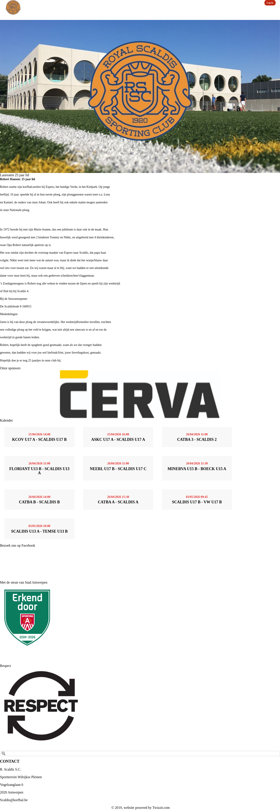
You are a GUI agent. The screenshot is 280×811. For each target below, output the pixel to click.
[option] (140, 96)
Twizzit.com (161, 807)
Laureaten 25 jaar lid (14, 175)
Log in (270, 2)
